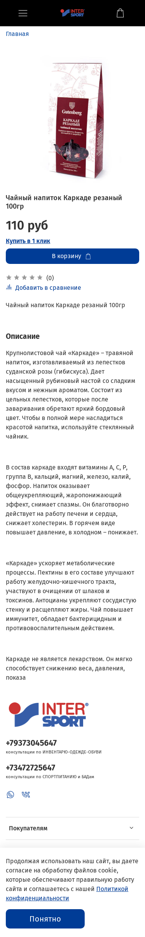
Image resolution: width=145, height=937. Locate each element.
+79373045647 (31, 743)
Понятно (45, 918)
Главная (17, 33)
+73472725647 (30, 768)
